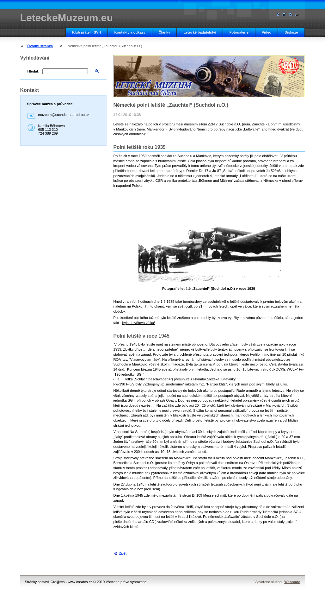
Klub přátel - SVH (86, 32)
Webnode (292, 582)
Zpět (123, 553)
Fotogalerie (239, 32)
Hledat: (34, 71)
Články (164, 32)
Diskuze (291, 32)
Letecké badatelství (199, 32)
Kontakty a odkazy (129, 32)
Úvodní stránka (40, 46)
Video (266, 32)
